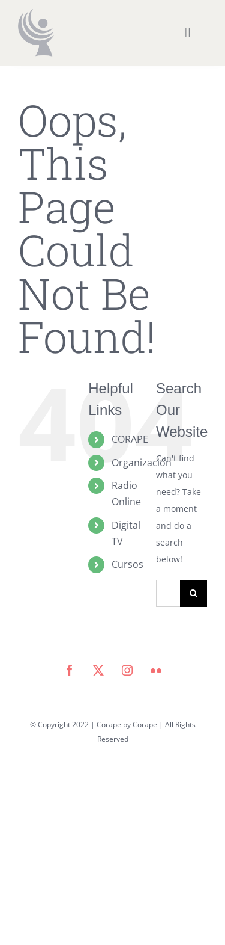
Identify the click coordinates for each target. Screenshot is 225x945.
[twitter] (98, 670)
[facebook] (69, 670)
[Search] (193, 593)
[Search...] (168, 593)
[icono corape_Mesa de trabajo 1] (36, 13)
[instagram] (127, 670)
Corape (145, 724)
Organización (142, 462)
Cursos (127, 564)
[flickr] (156, 670)
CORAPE (130, 439)
